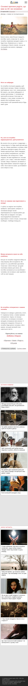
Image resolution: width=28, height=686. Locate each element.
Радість (20, 340)
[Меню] (25, 2)
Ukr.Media (4, 49)
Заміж (14, 340)
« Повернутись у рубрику (8, 348)
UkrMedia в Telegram (14, 336)
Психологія (12, 11)
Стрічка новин (21, 348)
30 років (14, 343)
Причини (8, 340)
